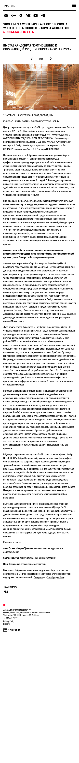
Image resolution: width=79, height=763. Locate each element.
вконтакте (6, 592)
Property (6, 623)
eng (13, 5)
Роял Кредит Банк (55, 577)
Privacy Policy (8, 621)
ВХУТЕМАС (17, 131)
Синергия (38, 577)
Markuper (11, 630)
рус (6, 5)
